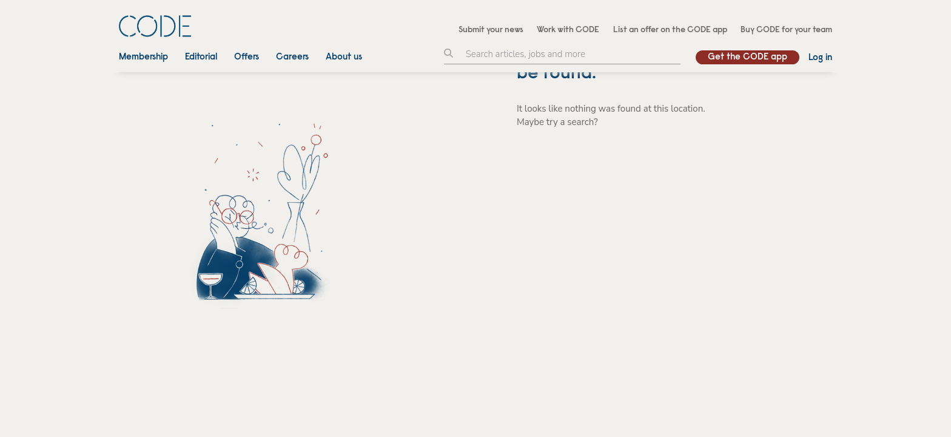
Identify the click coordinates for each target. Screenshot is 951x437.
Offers (246, 57)
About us (344, 57)
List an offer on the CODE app (670, 30)
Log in (820, 58)
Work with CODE (568, 30)
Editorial (201, 57)
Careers (292, 57)
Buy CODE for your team (786, 30)
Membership (143, 57)
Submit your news (491, 30)
